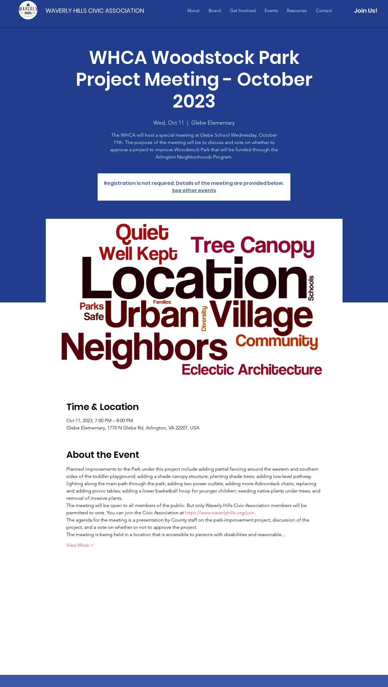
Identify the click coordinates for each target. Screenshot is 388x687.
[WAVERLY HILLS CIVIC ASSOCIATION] (96, 10)
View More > (80, 545)
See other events (194, 190)
